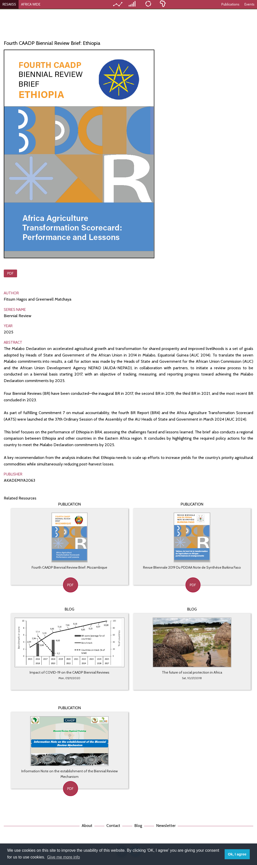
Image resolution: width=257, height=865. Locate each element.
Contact (113, 825)
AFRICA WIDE (30, 4)
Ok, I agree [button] (237, 854)
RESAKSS (9, 4)
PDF (10, 273)
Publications (230, 4)
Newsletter (166, 825)
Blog (138, 825)
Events (249, 4)
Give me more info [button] (63, 857)
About (87, 825)
